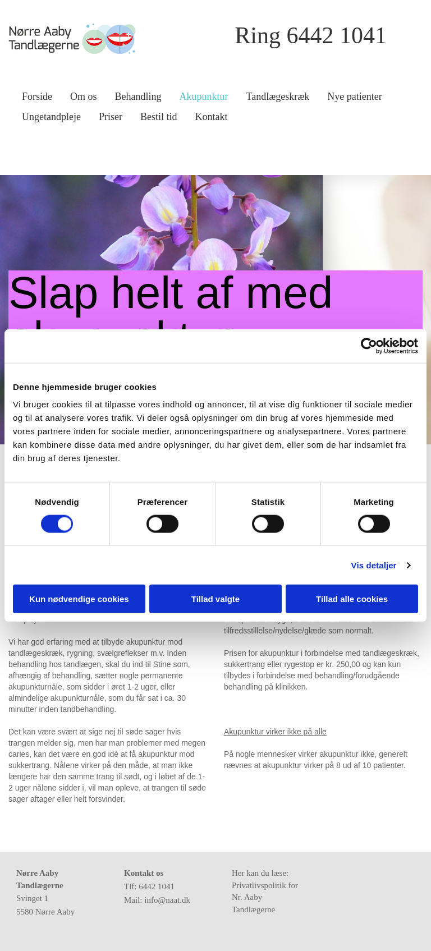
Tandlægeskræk (278, 96)
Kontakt (211, 116)
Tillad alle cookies (352, 599)
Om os (83, 96)
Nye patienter (354, 96)
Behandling (138, 96)
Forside (37, 96)
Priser (110, 116)
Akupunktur (204, 96)
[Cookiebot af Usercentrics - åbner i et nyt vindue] (369, 345)
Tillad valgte (215, 599)
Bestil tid (158, 116)
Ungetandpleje (51, 116)
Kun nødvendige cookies (79, 599)
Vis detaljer (374, 564)
